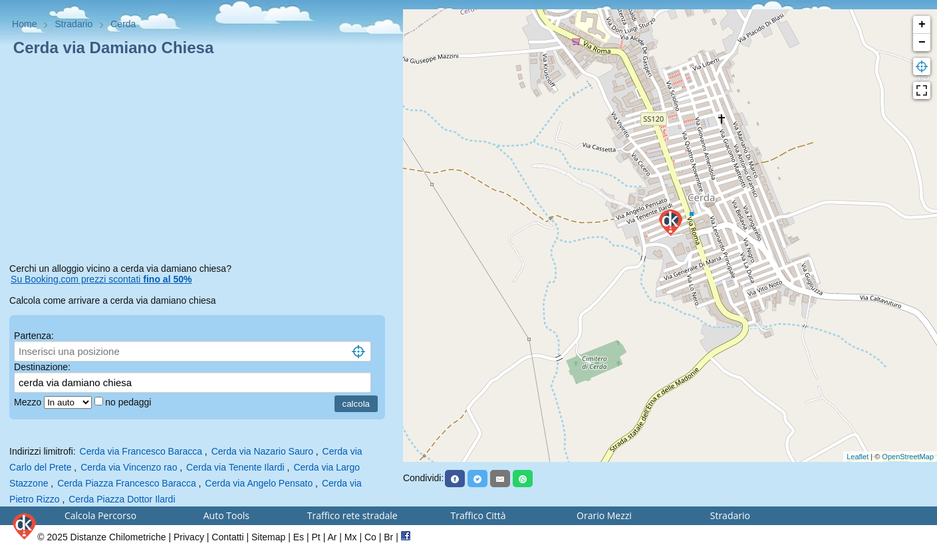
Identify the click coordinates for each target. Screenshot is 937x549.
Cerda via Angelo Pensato (259, 483)
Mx (350, 537)
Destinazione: (42, 367)
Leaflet (858, 457)
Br (388, 537)
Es (298, 537)
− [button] (922, 43)
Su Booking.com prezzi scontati (101, 279)
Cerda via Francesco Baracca (141, 451)
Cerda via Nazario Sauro (262, 451)
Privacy (189, 537)
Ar (331, 537)
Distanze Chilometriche (118, 537)
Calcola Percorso (100, 515)
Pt (316, 537)
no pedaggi (129, 402)
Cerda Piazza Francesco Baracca (126, 483)
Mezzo (29, 402)
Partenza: (34, 335)
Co (370, 537)
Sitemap (268, 537)
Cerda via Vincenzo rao (128, 467)
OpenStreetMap (908, 457)
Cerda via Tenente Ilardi (235, 467)
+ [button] (922, 25)
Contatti (227, 537)
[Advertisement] (201, 162)
